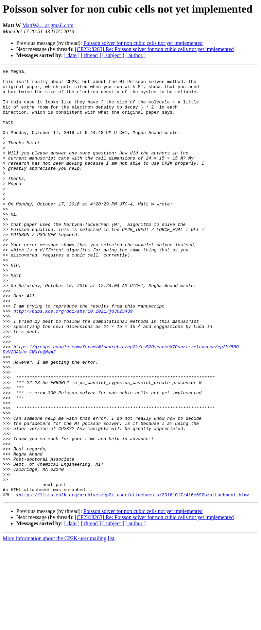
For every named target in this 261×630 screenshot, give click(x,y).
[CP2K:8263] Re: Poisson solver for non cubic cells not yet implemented (154, 49)
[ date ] (72, 55)
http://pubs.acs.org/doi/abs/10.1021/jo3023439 (73, 360)
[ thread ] (91, 55)
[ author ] (135, 55)
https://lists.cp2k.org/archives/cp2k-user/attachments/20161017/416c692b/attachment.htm (133, 580)
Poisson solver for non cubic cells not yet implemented (143, 43)
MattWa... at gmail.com (47, 25)
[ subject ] (113, 55)
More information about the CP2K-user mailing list (59, 624)
